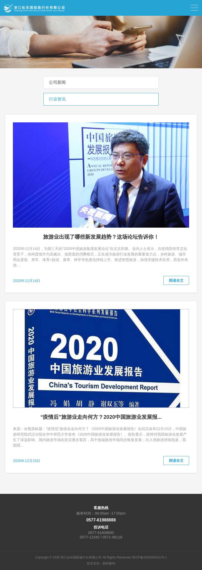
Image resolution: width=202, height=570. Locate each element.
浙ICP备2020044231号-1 (149, 557)
